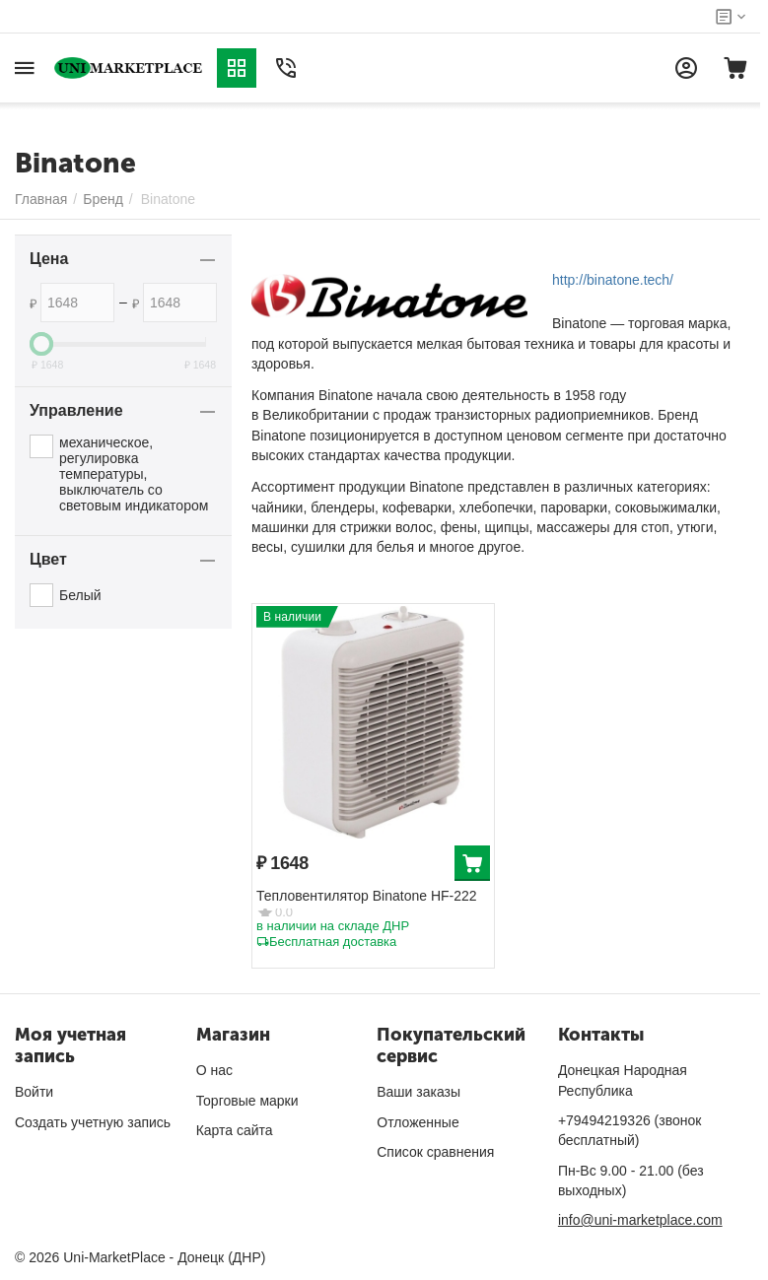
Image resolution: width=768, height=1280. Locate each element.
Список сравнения (435, 1152)
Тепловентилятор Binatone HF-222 (366, 896)
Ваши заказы (418, 1092)
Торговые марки (247, 1101)
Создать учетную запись (93, 1122)
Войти (34, 1092)
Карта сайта (234, 1130)
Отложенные (417, 1122)
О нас (214, 1070)
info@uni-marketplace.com (640, 1220)
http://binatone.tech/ (612, 280)
